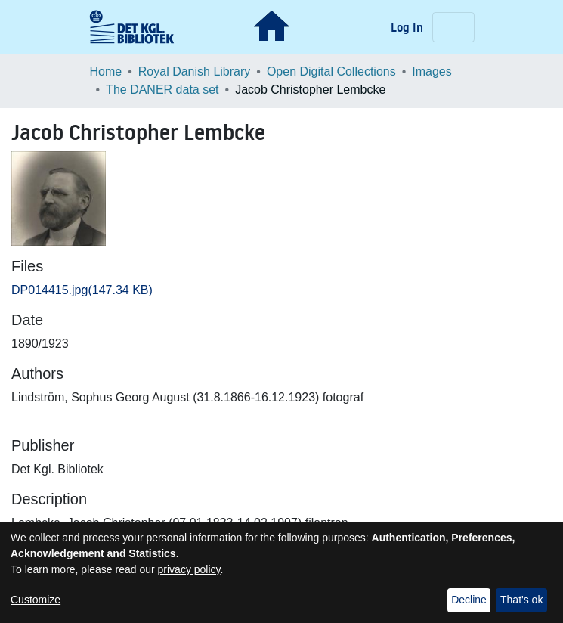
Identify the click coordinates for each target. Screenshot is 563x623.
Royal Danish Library (194, 71)
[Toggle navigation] (453, 27)
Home (106, 71)
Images (431, 71)
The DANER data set (162, 89)
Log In (408, 27)
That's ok (521, 600)
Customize (35, 600)
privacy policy (189, 569)
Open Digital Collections (331, 71)
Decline (469, 600)
